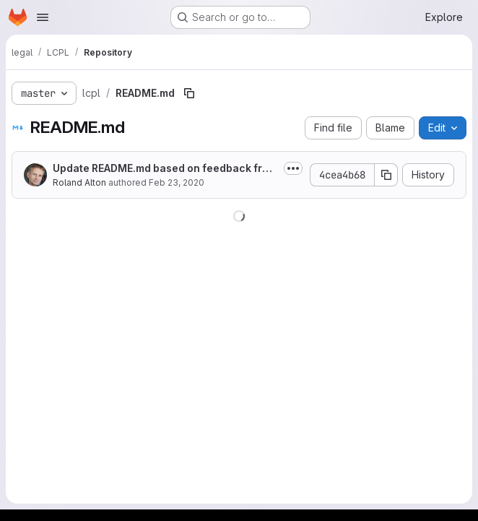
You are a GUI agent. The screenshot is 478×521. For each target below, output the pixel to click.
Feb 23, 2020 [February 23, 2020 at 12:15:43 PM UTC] (176, 182)
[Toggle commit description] (293, 168)
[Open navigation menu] (42, 17)
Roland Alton (79, 182)
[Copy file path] (189, 93)
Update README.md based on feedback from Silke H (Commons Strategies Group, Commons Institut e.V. (165, 169)
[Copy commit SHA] (386, 174)
